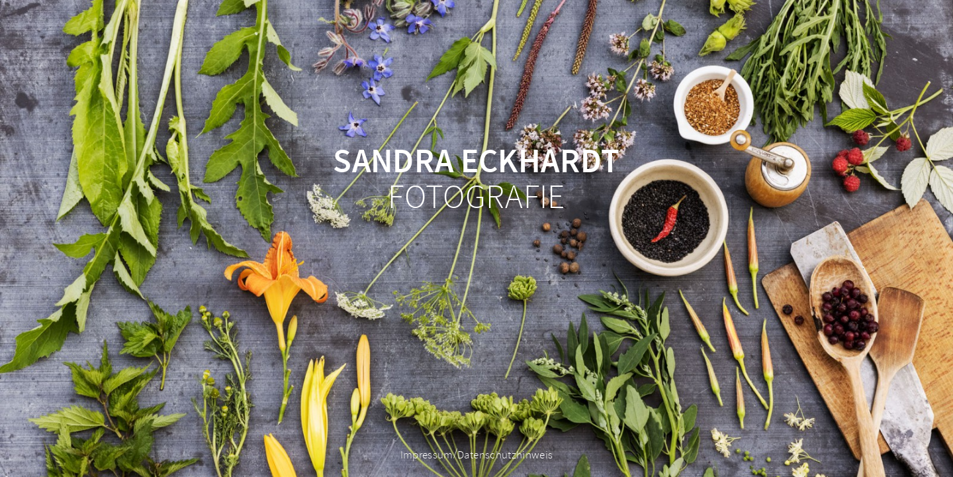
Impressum (426, 455)
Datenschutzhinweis (505, 455)
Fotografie (476, 180)
